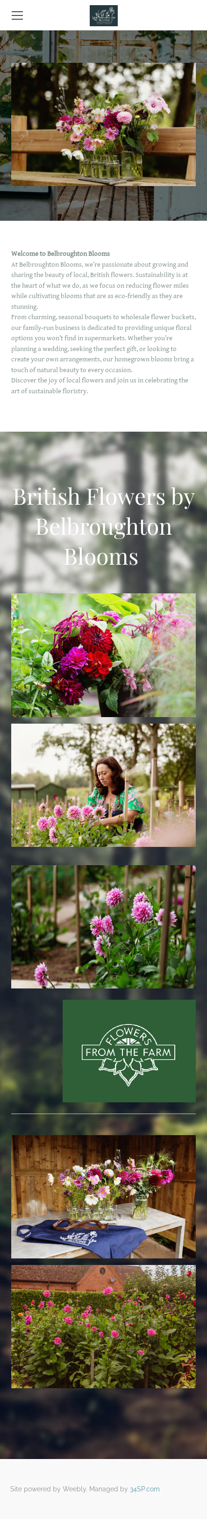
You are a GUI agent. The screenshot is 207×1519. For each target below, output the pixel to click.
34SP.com (145, 1489)
